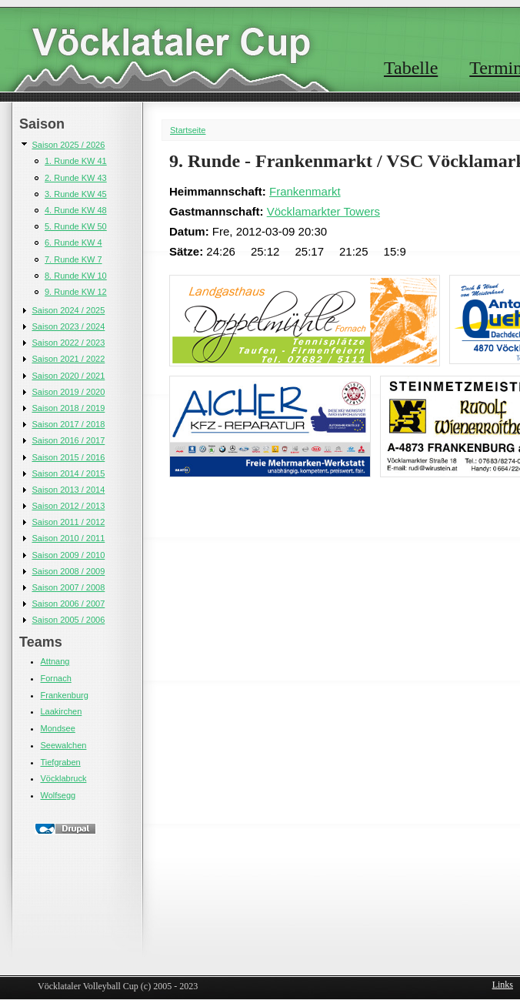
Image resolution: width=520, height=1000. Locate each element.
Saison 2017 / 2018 (68, 424)
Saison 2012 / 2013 (68, 505)
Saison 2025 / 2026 (68, 144)
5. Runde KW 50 (76, 226)
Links (502, 984)
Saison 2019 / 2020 (68, 391)
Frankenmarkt (305, 191)
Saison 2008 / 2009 (68, 571)
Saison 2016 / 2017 (68, 440)
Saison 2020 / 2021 (68, 375)
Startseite (187, 130)
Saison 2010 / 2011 (68, 538)
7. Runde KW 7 (73, 259)
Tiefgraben (61, 762)
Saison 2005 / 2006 (68, 619)
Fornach (56, 678)
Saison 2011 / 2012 (68, 522)
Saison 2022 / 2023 (68, 342)
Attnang (55, 661)
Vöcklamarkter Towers (323, 211)
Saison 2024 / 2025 (68, 310)
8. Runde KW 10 (76, 275)
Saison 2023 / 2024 (68, 326)
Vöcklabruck (64, 778)
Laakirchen (61, 711)
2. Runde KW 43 (76, 177)
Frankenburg (64, 695)
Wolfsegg (58, 795)
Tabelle (411, 68)
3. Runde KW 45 (76, 194)
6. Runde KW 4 (73, 242)
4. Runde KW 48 (76, 210)
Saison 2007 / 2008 (68, 587)
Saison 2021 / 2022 (68, 358)
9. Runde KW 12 (76, 291)
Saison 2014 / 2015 (68, 473)
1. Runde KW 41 (76, 161)
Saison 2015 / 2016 (68, 457)
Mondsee (58, 728)
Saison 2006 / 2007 (68, 603)
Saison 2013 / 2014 (68, 489)
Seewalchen (64, 745)
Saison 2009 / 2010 (68, 555)
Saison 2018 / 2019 (68, 408)
